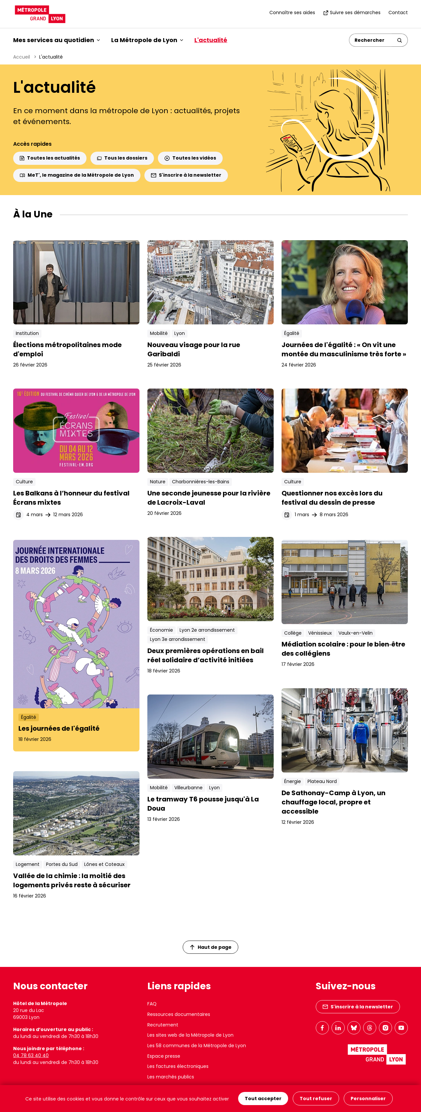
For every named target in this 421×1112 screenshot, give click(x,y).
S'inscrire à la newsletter (186, 175)
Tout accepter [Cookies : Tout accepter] (263, 1098)
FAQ (152, 1003)
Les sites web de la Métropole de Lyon (190, 1035)
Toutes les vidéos (190, 158)
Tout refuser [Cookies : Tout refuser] (316, 1098)
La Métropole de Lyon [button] (147, 40)
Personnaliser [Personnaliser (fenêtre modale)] (368, 1098)
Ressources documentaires (178, 1014)
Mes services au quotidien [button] (56, 40)
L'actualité (210, 40)
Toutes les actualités (50, 158)
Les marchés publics (170, 1077)
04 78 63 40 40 (31, 1055)
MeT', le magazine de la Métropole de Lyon (77, 175)
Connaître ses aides (292, 12)
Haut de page (211, 947)
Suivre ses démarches (352, 12)
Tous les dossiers (122, 158)
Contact (398, 12)
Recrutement (162, 1025)
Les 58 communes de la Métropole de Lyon (196, 1045)
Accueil (21, 57)
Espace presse (163, 1056)
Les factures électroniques (178, 1066)
